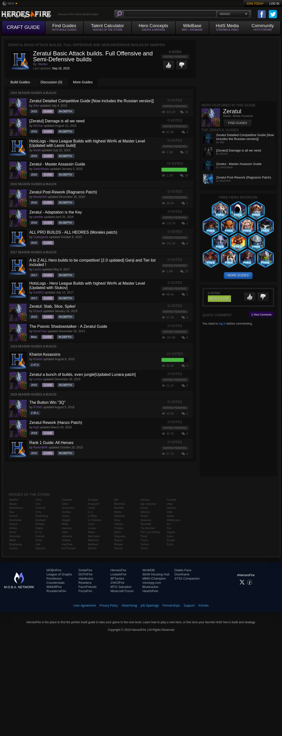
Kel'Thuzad (68, 548)
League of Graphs (59, 574)
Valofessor (86, 578)
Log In (274, 3)
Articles (204, 605)
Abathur (14, 499)
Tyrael (144, 548)
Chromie (40, 507)
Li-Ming (92, 515)
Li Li (90, 511)
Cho (37, 503)
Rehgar (118, 544)
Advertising (129, 605)
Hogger (66, 520)
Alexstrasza (16, 507)
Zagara (171, 532)
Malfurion (93, 540)
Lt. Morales (94, 520)
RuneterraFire (56, 591)
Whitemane (173, 520)
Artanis (13, 523)
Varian (170, 515)
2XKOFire (117, 582)
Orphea (118, 523)
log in (222, 323)
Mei (116, 499)
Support (189, 605)
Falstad (39, 536)
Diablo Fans (183, 570)
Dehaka (40, 523)
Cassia (13, 548)
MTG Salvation (121, 587)
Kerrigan (93, 499)
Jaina (65, 532)
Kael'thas (67, 544)
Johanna (67, 536)
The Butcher (147, 528)
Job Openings (150, 605)
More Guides (83, 82)
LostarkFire (118, 574)
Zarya (170, 536)
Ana (11, 511)
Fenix (38, 540)
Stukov (144, 515)
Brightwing (15, 544)
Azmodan (15, 536)
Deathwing (41, 515)
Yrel (169, 528)
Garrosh (40, 548)
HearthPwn (150, 591)
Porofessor (54, 578)
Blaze (12, 540)
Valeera (171, 507)
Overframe (182, 574)
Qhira (117, 532)
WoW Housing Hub (155, 574)
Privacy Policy (109, 605)
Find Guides (237, 123)
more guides (238, 275)
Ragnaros (120, 536)
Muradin (119, 507)
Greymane (68, 507)
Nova (117, 520)
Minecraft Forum (122, 591)
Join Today (255, 3)
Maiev (91, 532)
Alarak (13, 503)
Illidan (65, 523)
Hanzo (65, 515)
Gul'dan (66, 511)
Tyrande (171, 499)
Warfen (42, 64)
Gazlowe (67, 499)
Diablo (39, 528)
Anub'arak (15, 520)
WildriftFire (54, 587)
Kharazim (93, 503)
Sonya (144, 507)
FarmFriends (88, 587)
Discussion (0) (51, 82)
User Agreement (84, 605)
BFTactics (117, 578)
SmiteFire (85, 570)
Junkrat (66, 540)
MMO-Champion (154, 578)
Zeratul (171, 540)
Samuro (145, 499)
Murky (117, 511)
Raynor (118, 540)
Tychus (144, 544)
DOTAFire (86, 574)
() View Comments (261, 314)
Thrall (143, 536)
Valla (170, 511)
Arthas (13, 528)
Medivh (92, 548)
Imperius (67, 528)
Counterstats (55, 582)
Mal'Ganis (94, 536)
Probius (118, 528)
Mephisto (119, 503)
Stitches (145, 511)
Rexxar (118, 548)
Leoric (91, 507)
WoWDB (148, 570)
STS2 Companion (187, 578)
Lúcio (91, 523)
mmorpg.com (151, 582)
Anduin (13, 515)
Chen (38, 499)
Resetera (85, 582)
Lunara (92, 528)
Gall (37, 544)
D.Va (38, 511)
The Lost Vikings (150, 532)
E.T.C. (39, 532)
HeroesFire (118, 570)
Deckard (40, 520)
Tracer (144, 540)
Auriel (12, 532)
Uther (170, 503)
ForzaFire (85, 591)
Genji (65, 503)
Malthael (93, 544)
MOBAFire (53, 570)
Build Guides (20, 82)
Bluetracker (150, 587)
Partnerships (171, 605)
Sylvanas (145, 520)
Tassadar (145, 523)
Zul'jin (170, 544)
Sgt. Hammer (148, 503)
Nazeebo (119, 515)
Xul (169, 523)
